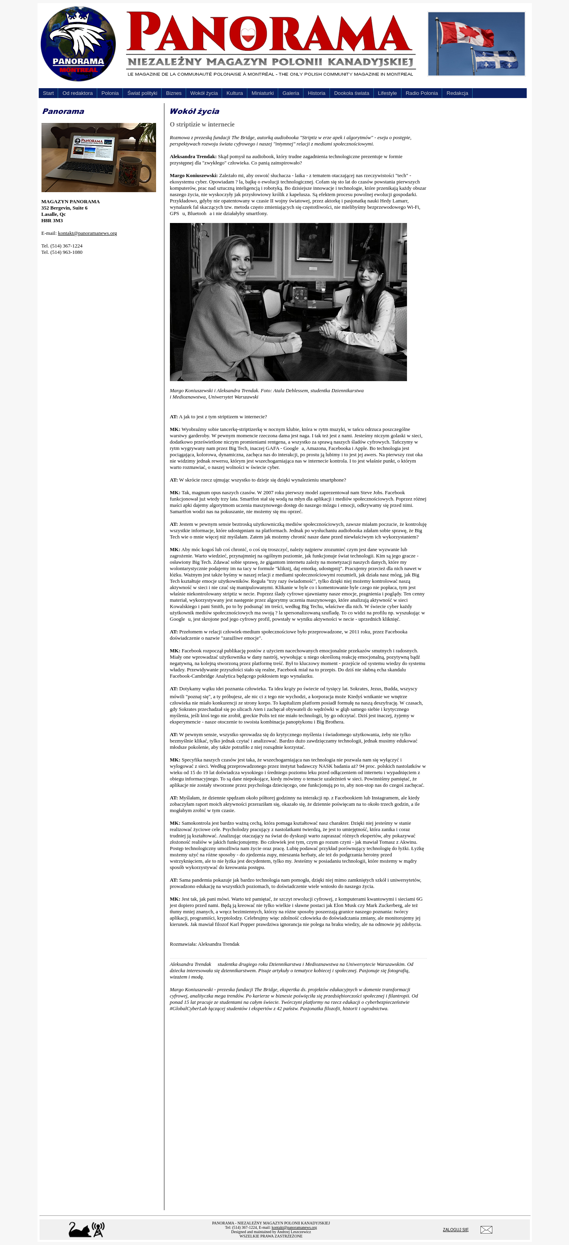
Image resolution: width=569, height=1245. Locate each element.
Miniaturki (263, 93)
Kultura (234, 93)
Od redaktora (77, 93)
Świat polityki (142, 93)
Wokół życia (204, 93)
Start (48, 93)
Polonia (110, 93)
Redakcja (457, 93)
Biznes (173, 93)
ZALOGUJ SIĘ (456, 1230)
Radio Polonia (422, 93)
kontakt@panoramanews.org (87, 233)
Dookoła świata (351, 93)
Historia (316, 93)
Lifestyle (387, 93)
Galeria (291, 93)
